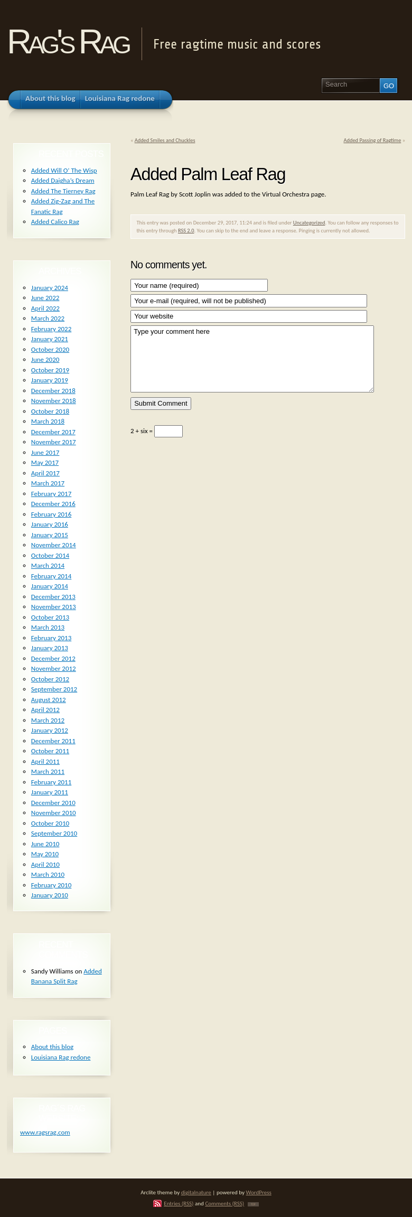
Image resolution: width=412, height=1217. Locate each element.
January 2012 (49, 730)
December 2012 (53, 658)
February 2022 (51, 329)
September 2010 (54, 833)
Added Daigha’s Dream (63, 180)
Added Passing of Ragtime (372, 140)
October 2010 (50, 823)
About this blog (52, 1047)
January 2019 (49, 380)
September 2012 (54, 689)
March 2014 (47, 565)
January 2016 (49, 524)
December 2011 (53, 741)
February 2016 (51, 514)
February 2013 (51, 638)
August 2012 (48, 700)
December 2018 (53, 391)
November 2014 (53, 545)
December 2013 (53, 597)
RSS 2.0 (186, 230)
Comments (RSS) (224, 1203)
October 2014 (50, 555)
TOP (253, 1204)
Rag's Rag (67, 41)
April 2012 (45, 710)
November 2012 (53, 668)
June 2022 (45, 298)
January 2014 (49, 586)
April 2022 (45, 308)
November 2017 (53, 442)
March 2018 (47, 421)
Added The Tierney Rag (63, 191)
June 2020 (45, 359)
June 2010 (45, 844)
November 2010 (53, 813)
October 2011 (50, 751)
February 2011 (51, 782)
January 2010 (49, 895)
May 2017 (45, 462)
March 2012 (47, 720)
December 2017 (53, 432)
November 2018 (53, 401)
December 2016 (53, 504)
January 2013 (49, 648)
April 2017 (45, 473)
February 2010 (51, 885)
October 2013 (50, 617)
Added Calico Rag (55, 222)
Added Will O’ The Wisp (64, 170)
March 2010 (47, 874)
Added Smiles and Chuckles (165, 140)
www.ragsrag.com (45, 1132)
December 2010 (53, 803)
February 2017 (51, 494)
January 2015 (49, 535)
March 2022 (47, 318)
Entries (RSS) (178, 1203)
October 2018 (50, 411)
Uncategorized (309, 222)
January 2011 (49, 792)
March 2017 (47, 483)
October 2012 (50, 679)
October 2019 (50, 370)
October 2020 (50, 349)
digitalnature (196, 1192)
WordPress (258, 1192)
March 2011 (47, 771)
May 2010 (45, 854)
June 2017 (45, 452)
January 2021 (49, 339)
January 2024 (49, 288)
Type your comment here (252, 358)
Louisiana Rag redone (61, 1057)
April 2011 (45, 761)
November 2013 (53, 607)
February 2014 (51, 576)
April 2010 (45, 864)
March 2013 (47, 627)
